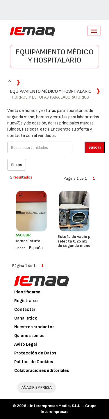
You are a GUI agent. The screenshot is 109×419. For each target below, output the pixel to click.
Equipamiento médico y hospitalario (55, 56)
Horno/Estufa (27, 240)
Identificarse (27, 292)
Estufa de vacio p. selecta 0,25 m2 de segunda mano (74, 241)
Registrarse (26, 301)
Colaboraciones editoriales (41, 370)
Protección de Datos (35, 353)
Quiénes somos (29, 335)
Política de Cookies (33, 362)
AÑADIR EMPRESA (37, 387)
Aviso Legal (25, 344)
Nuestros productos (34, 327)
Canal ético (25, 318)
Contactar (24, 309)
